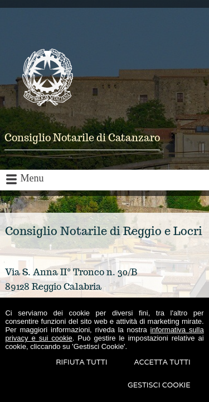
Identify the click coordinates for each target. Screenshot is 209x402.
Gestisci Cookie (159, 385)
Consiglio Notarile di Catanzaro (82, 137)
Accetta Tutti (162, 362)
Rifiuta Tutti (81, 362)
